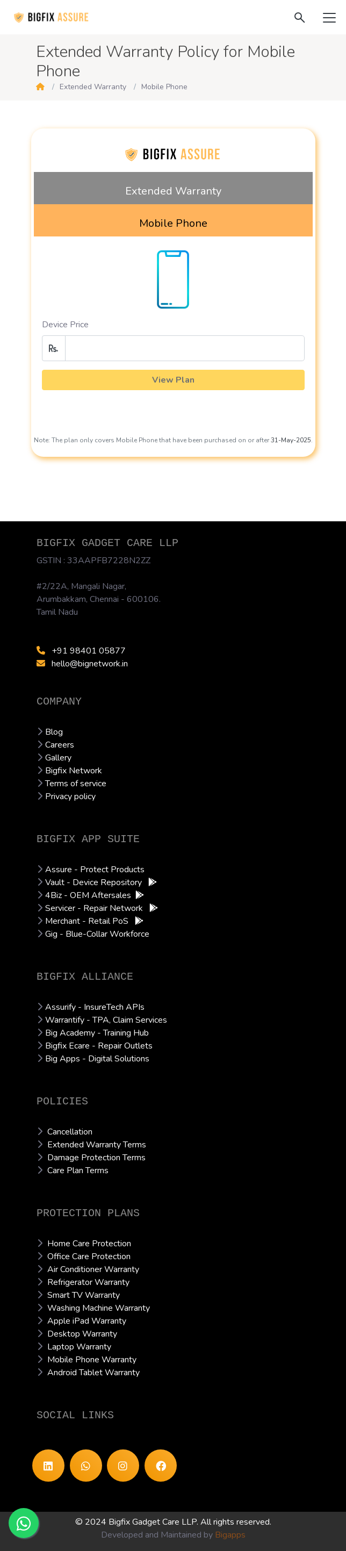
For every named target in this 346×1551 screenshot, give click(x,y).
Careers (59, 745)
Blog (54, 732)
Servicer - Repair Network (95, 908)
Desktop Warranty (82, 1334)
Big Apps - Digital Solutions (97, 1059)
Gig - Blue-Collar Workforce (97, 934)
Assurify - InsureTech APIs (95, 1007)
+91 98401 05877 (81, 651)
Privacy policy (70, 796)
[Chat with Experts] (24, 1523)
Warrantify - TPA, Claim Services (106, 1020)
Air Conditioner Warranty (93, 1269)
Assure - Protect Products (95, 869)
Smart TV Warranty (83, 1295)
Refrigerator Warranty (88, 1282)
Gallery (58, 758)
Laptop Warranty (79, 1347)
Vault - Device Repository (94, 882)
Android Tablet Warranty (93, 1372)
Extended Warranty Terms (96, 1145)
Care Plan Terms (78, 1170)
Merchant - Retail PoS (88, 921)
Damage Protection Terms (96, 1158)
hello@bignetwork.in (82, 664)
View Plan (173, 380)
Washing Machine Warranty (98, 1308)
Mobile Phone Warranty (92, 1360)
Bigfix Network (73, 771)
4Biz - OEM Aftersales (88, 895)
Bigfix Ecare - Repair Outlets (99, 1046)
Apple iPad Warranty (86, 1321)
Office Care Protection (89, 1256)
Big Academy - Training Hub (97, 1033)
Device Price (65, 325)
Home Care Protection (89, 1244)
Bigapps (230, 1535)
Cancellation (70, 1132)
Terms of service (75, 783)
